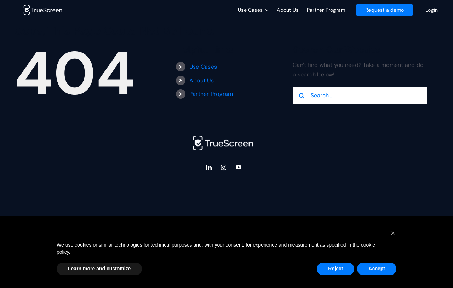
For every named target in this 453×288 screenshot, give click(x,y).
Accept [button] (376, 268)
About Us (201, 80)
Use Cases (203, 66)
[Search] (301, 95)
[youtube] (238, 167)
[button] (392, 233)
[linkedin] (208, 167)
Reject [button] (335, 268)
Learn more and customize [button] (99, 268)
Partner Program (211, 94)
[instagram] (223, 167)
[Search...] (360, 95)
